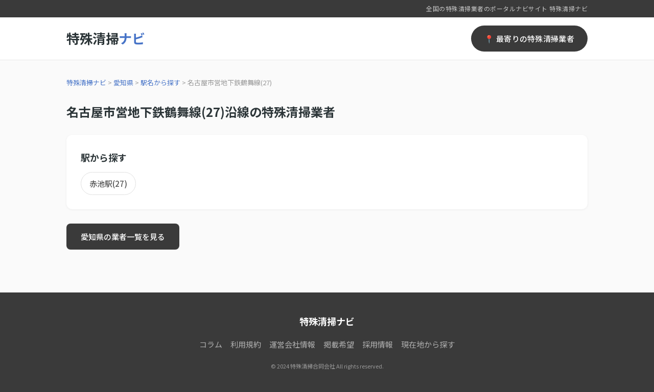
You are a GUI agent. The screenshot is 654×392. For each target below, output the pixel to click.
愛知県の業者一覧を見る (123, 236)
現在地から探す (428, 344)
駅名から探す (160, 82)
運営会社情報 (292, 344)
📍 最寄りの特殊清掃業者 (529, 38)
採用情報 (377, 344)
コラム (210, 344)
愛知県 (123, 82)
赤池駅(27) (108, 183)
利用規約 (245, 344)
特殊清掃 (105, 38)
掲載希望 (338, 344)
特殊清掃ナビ (86, 82)
